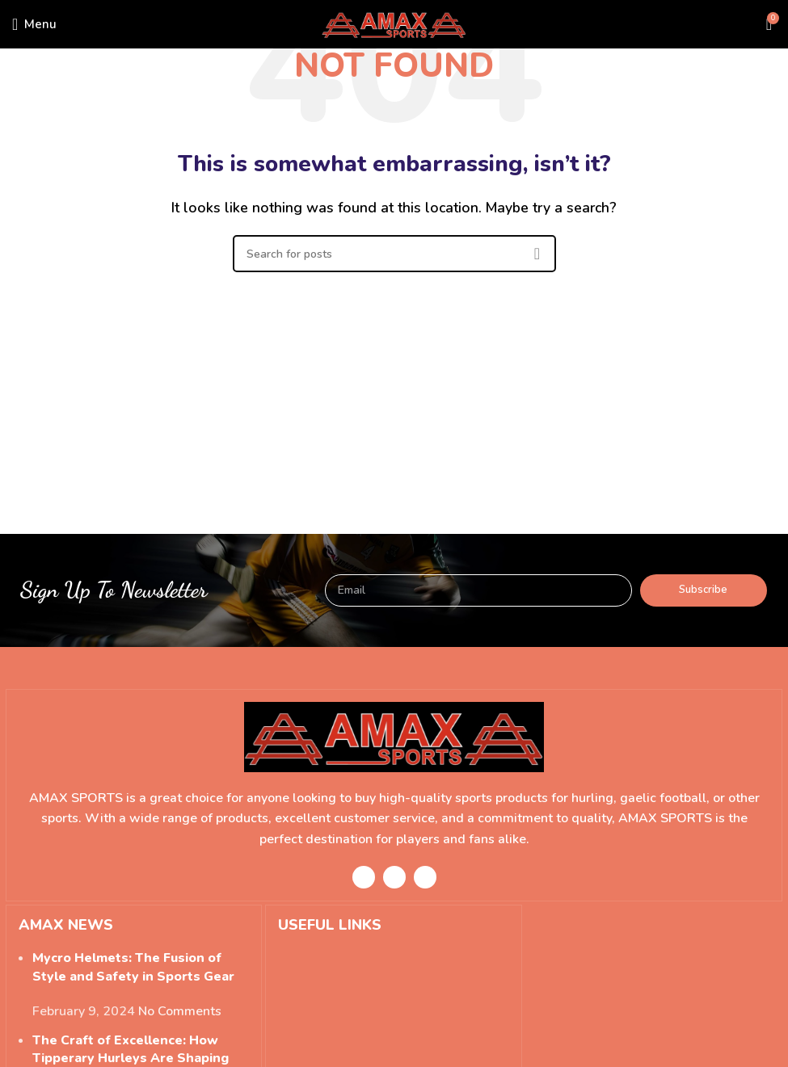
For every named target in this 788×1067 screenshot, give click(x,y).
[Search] (394, 253)
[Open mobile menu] (34, 24)
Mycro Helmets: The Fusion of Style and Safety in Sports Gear (133, 967)
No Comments (179, 1011)
